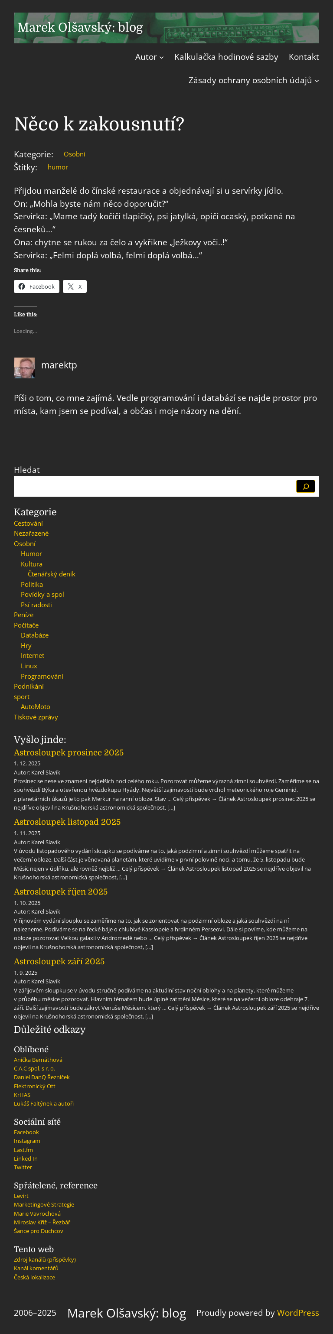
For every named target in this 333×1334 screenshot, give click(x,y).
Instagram (27, 1141)
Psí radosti (36, 604)
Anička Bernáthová (38, 1060)
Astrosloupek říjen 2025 (61, 891)
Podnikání (29, 686)
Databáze (35, 635)
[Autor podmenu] (161, 57)
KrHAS (22, 1095)
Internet (32, 655)
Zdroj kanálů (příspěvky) (45, 1259)
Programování (42, 676)
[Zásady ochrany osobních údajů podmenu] (316, 80)
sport (21, 696)
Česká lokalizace (34, 1277)
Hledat (27, 469)
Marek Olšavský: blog (80, 28)
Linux (29, 665)
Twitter (23, 1167)
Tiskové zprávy (36, 717)
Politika (32, 584)
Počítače (26, 625)
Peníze (23, 614)
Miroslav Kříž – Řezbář (42, 1222)
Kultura (31, 564)
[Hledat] (305, 486)
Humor (31, 553)
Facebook (26, 1132)
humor (58, 167)
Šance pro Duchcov (38, 1231)
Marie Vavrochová (37, 1213)
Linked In (26, 1158)
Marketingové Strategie (44, 1204)
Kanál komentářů (36, 1268)
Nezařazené (31, 533)
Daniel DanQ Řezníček (42, 1077)
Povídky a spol (42, 594)
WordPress (298, 1312)
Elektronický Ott (35, 1086)
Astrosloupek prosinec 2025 (69, 752)
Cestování (28, 523)
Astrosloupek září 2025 (59, 961)
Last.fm (23, 1150)
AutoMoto (35, 706)
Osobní (74, 154)
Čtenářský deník (51, 573)
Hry (26, 645)
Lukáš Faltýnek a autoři (44, 1103)
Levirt (21, 1196)
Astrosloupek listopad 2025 (67, 821)
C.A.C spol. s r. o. (34, 1068)
